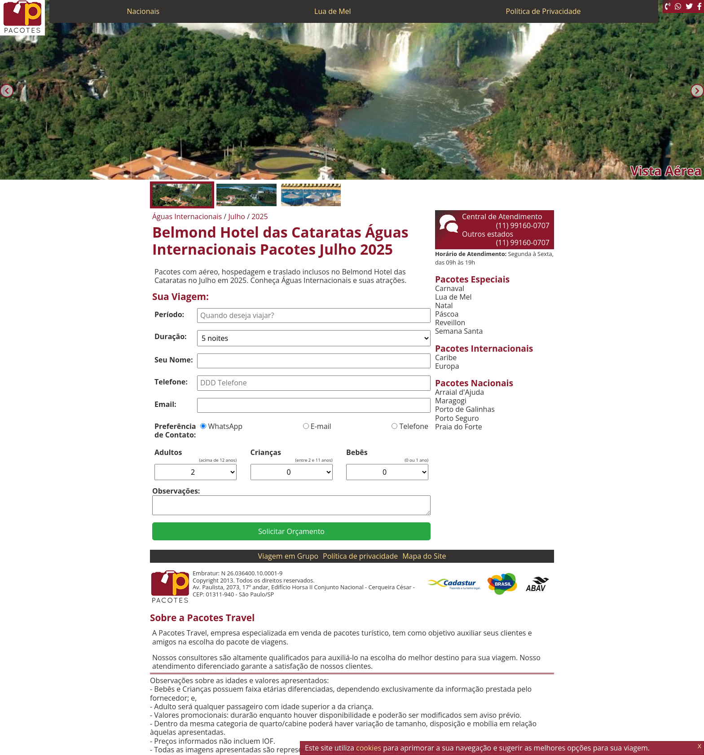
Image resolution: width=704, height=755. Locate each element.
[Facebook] (699, 6)
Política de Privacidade (543, 11)
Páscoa (446, 314)
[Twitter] (689, 6)
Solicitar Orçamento (291, 531)
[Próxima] (697, 90)
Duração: (170, 336)
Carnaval (449, 288)
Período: (169, 314)
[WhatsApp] (678, 6)
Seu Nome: (173, 360)
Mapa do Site (424, 556)
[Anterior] (6, 90)
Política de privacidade (360, 556)
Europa (447, 366)
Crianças (266, 452)
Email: (165, 404)
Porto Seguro (457, 418)
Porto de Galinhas (465, 409)
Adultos (168, 452)
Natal (444, 305)
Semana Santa (459, 331)
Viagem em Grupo (288, 556)
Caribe (446, 357)
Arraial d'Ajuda (459, 392)
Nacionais (143, 11)
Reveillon (450, 322)
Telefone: (171, 382)
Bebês (357, 452)
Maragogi (450, 401)
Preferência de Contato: (175, 430)
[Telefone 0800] (668, 6)
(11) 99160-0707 (523, 225)
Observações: (176, 491)
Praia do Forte (458, 427)
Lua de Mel (332, 11)
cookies (368, 748)
